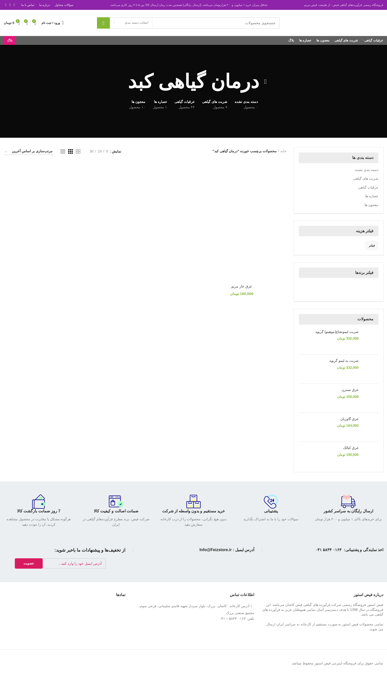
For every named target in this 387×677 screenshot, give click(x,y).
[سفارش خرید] (28, 152)
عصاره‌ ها (371, 196)
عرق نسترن (350, 390)
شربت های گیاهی (365, 178)
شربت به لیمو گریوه (344, 361)
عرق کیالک (351, 448)
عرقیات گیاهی (368, 187)
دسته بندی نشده (366, 170)
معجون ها (371, 205)
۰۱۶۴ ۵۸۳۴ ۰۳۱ (328, 550)
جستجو (103, 23)
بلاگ (9, 40)
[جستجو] (188, 23)
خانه (283, 151)
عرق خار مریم (242, 287)
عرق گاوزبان (349, 419)
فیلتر (372, 245)
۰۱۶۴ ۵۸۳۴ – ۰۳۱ (232, 618)
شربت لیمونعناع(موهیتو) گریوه (337, 332)
